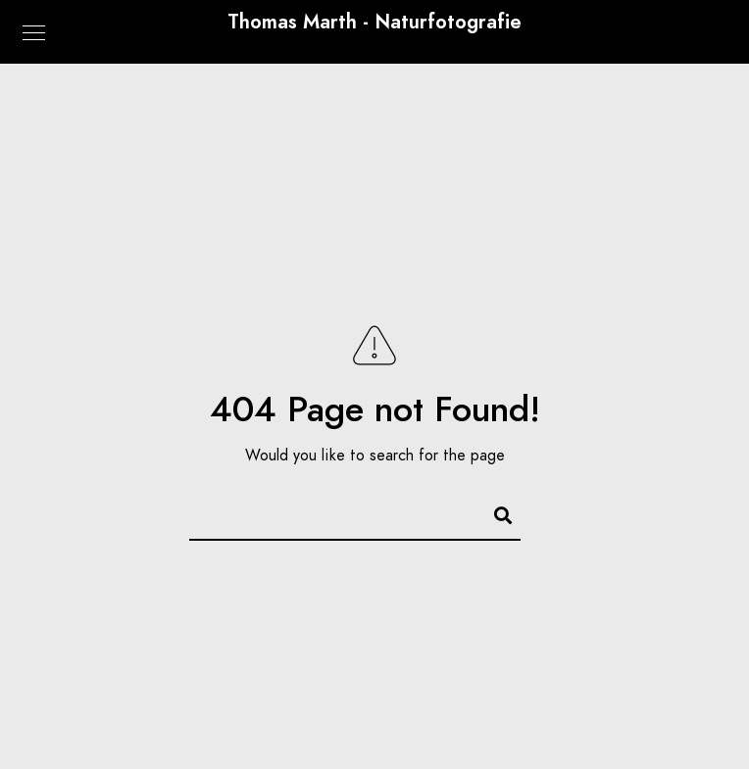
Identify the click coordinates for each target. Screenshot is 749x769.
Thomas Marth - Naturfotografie (374, 21)
